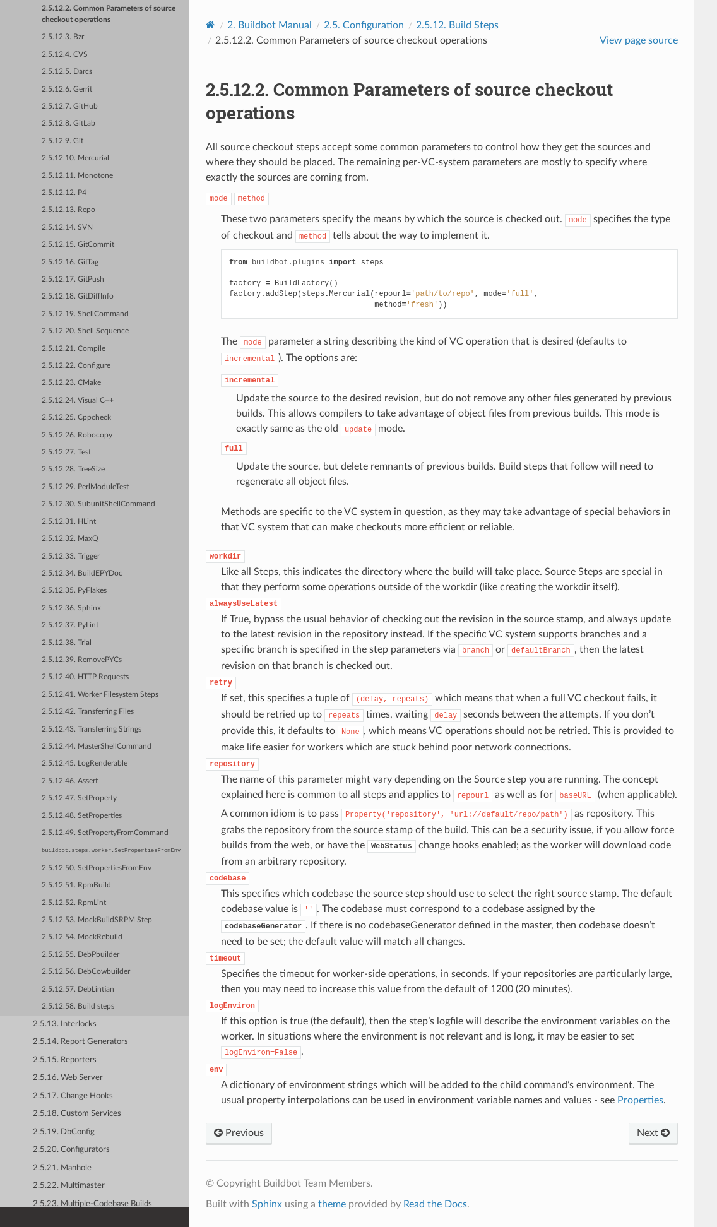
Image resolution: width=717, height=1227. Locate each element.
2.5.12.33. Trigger (71, 556)
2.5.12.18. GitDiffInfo (78, 296)
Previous (239, 1133)
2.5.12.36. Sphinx (71, 608)
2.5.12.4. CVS (65, 54)
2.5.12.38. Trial (67, 642)
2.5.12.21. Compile (73, 348)
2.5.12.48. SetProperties (82, 815)
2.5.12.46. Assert (70, 781)
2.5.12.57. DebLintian (78, 989)
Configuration (364, 25)
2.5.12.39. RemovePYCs (82, 659)
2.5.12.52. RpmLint (74, 902)
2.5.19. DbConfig (64, 1132)
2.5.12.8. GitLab (68, 123)
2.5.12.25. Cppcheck (76, 417)
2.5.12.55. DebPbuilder (80, 954)
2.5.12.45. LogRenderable (84, 763)
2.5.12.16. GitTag (70, 262)
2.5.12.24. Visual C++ (78, 400)
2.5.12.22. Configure (76, 365)
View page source (639, 40)
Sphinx (267, 1204)
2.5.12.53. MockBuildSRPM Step (97, 919)
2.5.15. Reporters (65, 1060)
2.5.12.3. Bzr (63, 36)
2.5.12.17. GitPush (73, 279)
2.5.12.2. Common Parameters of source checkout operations (108, 14)
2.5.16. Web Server (68, 1078)
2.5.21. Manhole (62, 1168)
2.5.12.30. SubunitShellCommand (98, 504)
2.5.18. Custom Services (77, 1114)
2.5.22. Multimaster (69, 1186)
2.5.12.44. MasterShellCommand (96, 746)
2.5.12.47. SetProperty (79, 798)
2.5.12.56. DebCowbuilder (86, 971)
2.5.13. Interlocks (65, 1024)
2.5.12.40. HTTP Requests (85, 676)
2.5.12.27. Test (66, 452)
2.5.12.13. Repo (68, 209)
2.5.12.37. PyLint (70, 625)
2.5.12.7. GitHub (70, 106)
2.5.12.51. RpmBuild (76, 885)
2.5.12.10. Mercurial (75, 158)
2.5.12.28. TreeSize (73, 469)
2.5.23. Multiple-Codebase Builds (92, 1204)
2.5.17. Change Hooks (73, 1096)
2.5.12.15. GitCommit (78, 244)
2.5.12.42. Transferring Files (88, 711)
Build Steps (457, 25)
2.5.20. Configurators (71, 1150)
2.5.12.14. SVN (67, 227)
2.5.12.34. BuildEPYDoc (82, 573)
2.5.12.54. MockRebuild (82, 937)
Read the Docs (435, 1204)
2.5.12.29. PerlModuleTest (85, 486)
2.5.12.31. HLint (69, 521)
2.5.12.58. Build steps (78, 1006)
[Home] (210, 25)
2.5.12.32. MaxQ (70, 538)
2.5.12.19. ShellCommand (85, 314)
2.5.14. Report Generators (80, 1042)
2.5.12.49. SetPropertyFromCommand (105, 832)
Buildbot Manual (269, 25)
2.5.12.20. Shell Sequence (85, 331)
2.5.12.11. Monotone (77, 175)
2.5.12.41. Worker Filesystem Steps (100, 694)
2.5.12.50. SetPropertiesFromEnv (96, 868)
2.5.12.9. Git (62, 141)
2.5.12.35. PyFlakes (74, 590)
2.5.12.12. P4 (64, 192)
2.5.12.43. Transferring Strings (91, 729)
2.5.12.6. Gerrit (67, 89)
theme (332, 1204)
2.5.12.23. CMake (71, 382)
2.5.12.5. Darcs (67, 71)
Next (653, 1133)
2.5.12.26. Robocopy (77, 435)
